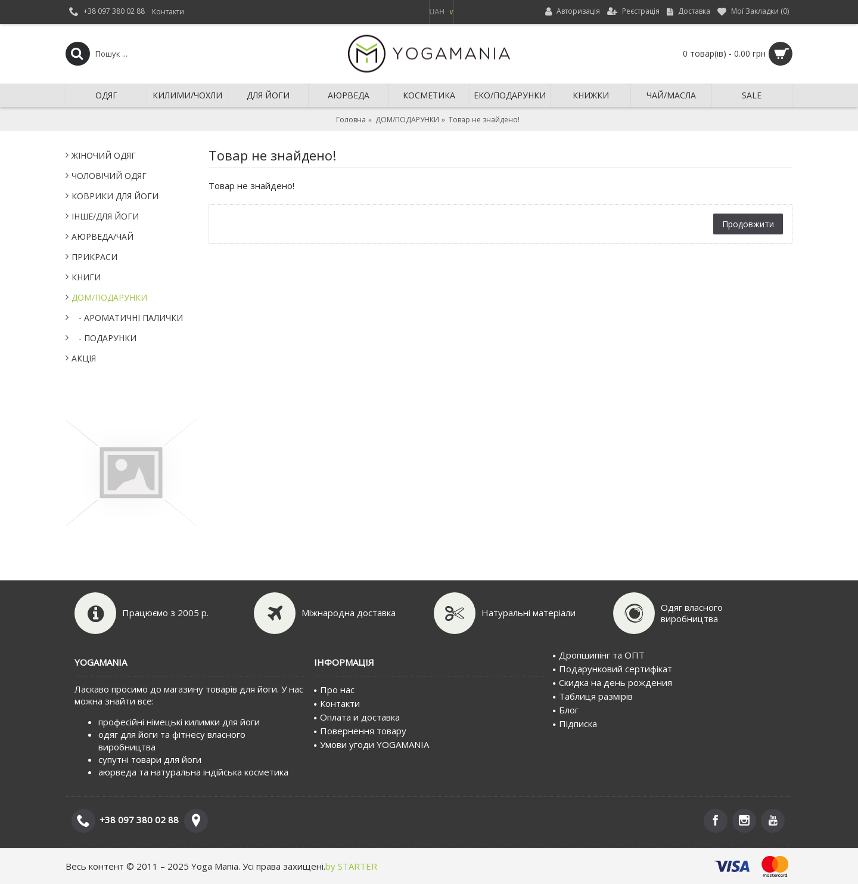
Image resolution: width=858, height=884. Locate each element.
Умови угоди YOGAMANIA (371, 744)
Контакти (337, 703)
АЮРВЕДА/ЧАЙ (102, 236)
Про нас (334, 690)
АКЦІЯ (84, 358)
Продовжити (748, 224)
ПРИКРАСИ (94, 256)
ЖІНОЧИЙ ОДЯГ (104, 155)
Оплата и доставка (357, 717)
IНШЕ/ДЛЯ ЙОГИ (105, 216)
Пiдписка (575, 724)
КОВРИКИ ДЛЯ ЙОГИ (115, 196)
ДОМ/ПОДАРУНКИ (109, 297)
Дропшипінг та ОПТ (599, 655)
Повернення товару (360, 731)
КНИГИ (86, 277)
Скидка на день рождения (612, 682)
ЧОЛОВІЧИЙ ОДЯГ (109, 175)
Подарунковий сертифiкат (612, 669)
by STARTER (351, 866)
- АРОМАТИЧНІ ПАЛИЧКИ (127, 317)
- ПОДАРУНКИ (104, 338)
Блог (566, 710)
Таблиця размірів (593, 696)
